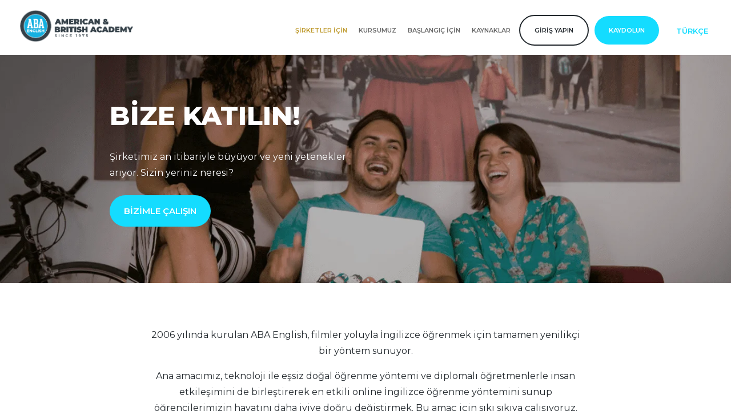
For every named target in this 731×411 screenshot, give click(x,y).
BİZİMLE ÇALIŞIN (160, 211)
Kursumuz (377, 30)
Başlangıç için (434, 30)
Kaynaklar (491, 30)
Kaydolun (627, 30)
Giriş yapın (554, 30)
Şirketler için (321, 30)
